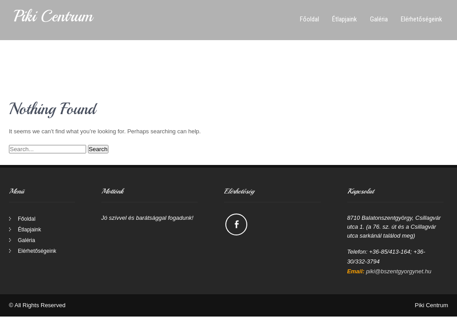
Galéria (379, 19)
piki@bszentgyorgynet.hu (398, 271)
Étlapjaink (344, 19)
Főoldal (309, 19)
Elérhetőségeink (421, 19)
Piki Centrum (52, 16)
